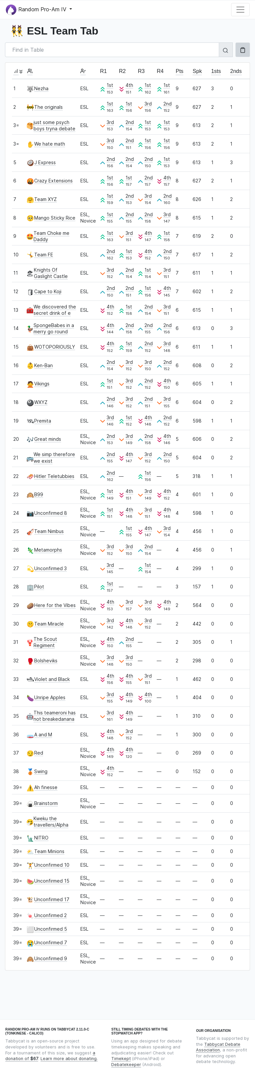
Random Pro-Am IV (37, 9)
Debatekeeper (126, 1064)
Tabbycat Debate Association (218, 1047)
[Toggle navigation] (240, 9)
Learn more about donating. (69, 1058)
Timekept (121, 1058)
